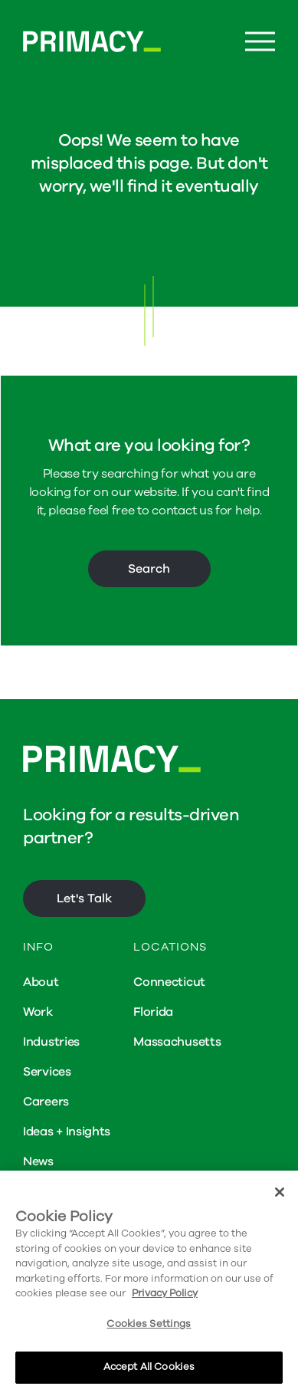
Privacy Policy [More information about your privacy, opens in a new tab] (165, 1293)
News (38, 1161)
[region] (149, 1283)
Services (47, 1071)
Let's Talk (84, 898)
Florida (153, 1011)
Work (38, 1011)
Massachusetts (177, 1041)
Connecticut (169, 982)
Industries (51, 1041)
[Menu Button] (260, 41)
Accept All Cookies (149, 1367)
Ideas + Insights (66, 1131)
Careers (46, 1101)
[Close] (279, 1192)
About (41, 982)
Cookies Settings (148, 1324)
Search (149, 568)
